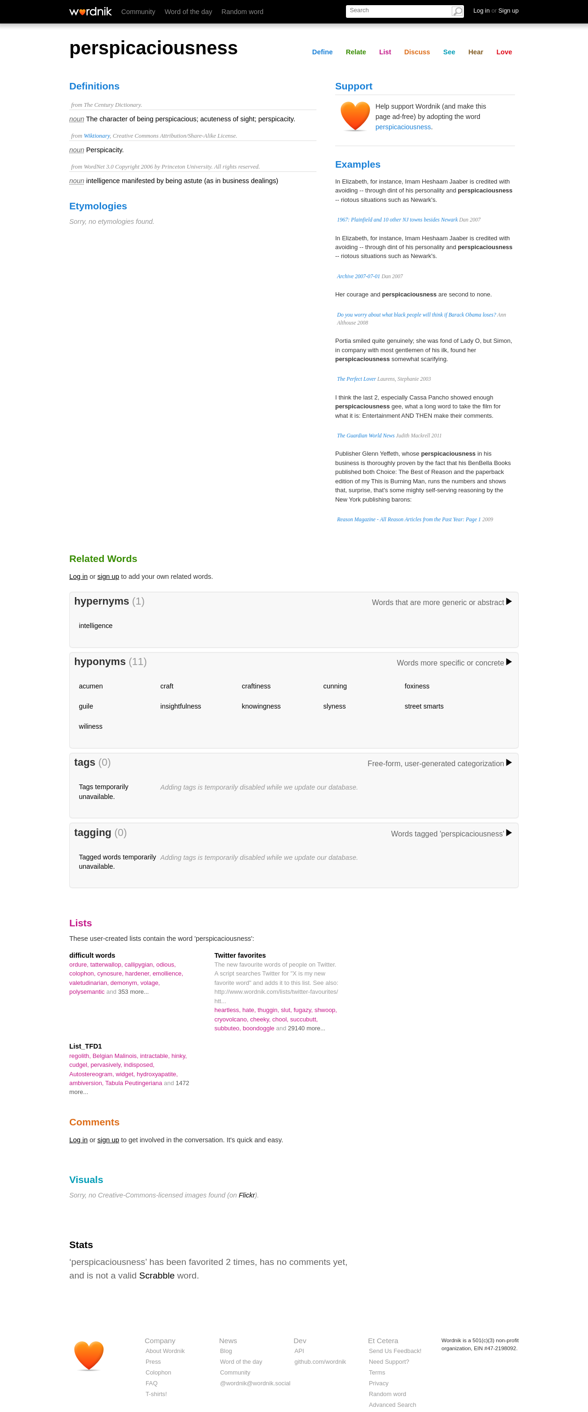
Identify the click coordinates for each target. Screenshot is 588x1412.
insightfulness (181, 706)
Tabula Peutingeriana (134, 1083)
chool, (281, 1019)
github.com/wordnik (320, 1361)
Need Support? (389, 1361)
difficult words (92, 955)
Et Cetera (383, 1341)
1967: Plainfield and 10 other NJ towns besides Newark (397, 219)
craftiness (256, 686)
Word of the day (188, 11)
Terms (377, 1372)
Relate (356, 52)
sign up (108, 576)
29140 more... (306, 1028)
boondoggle (259, 1028)
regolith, (81, 1055)
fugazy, (304, 1009)
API (299, 1350)
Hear (475, 52)
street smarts (424, 706)
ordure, (79, 964)
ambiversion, (87, 1083)
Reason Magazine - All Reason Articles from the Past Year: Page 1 (409, 519)
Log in (78, 576)
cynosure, (111, 973)
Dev (300, 1341)
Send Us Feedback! (395, 1350)
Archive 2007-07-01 (358, 276)
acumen (91, 686)
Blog (226, 1350)
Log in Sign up (496, 10)
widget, (126, 1074)
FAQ (152, 1383)
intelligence (96, 625)
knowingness (261, 706)
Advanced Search (392, 1404)
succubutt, (304, 1019)
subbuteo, (228, 1028)
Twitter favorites (240, 955)
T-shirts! (156, 1393)
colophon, (83, 973)
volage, (150, 982)
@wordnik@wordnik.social (255, 1383)
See (449, 52)
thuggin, (269, 1009)
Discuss (417, 52)
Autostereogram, (92, 1074)
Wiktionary (97, 136)
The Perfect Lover (356, 379)
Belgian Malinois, (116, 1055)
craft (167, 686)
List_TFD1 (85, 1046)
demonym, (125, 982)
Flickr (247, 1195)
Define (322, 52)
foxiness (417, 686)
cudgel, (79, 1064)
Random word (242, 11)
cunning (335, 686)
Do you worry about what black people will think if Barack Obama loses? (416, 315)
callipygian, (140, 964)
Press (153, 1361)
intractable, (155, 1055)
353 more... (133, 991)
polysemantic (87, 991)
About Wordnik (165, 1350)
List (385, 52)
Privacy (379, 1383)
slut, (287, 1009)
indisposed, (139, 1064)
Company (160, 1341)
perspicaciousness (403, 127)
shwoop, (326, 1009)
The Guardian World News (366, 435)
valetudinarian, (89, 982)
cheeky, (261, 1019)
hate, (250, 1009)
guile (86, 706)
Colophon (158, 1372)
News (228, 1341)
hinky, (179, 1055)
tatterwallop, (107, 964)
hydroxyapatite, (157, 1074)
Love (504, 52)
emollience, (168, 973)
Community (138, 11)
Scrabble (157, 1275)
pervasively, (107, 1064)
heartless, (228, 1009)
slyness (334, 706)
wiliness (91, 726)
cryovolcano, (232, 1019)
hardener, (139, 973)
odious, (166, 964)
